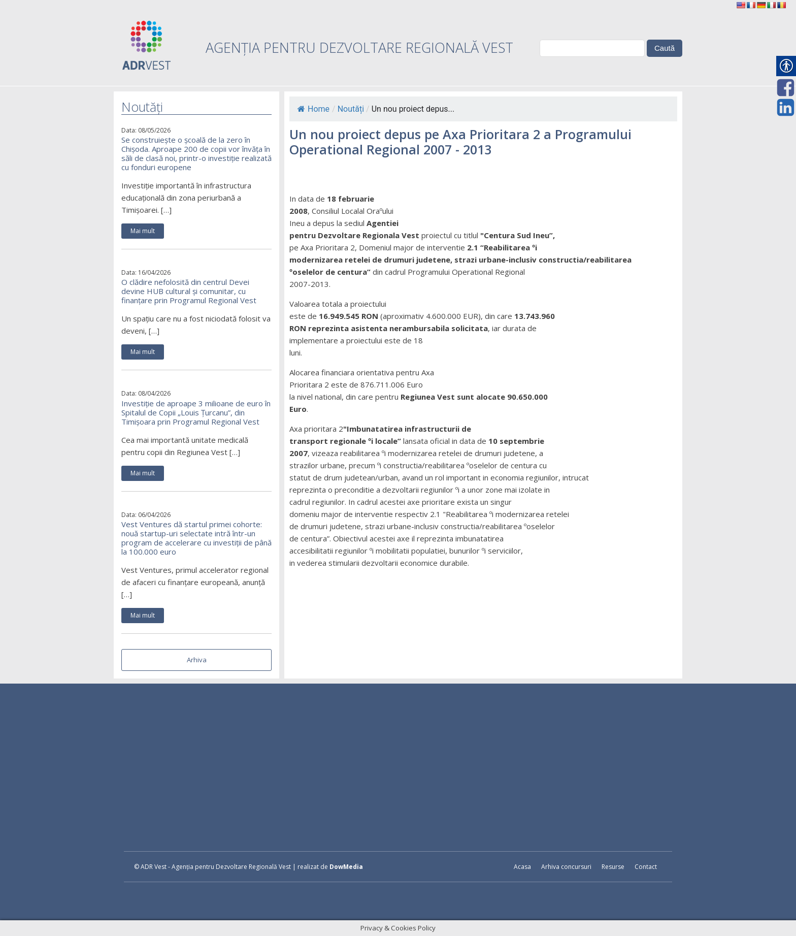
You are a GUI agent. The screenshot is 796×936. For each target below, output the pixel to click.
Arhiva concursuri (566, 866)
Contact (646, 866)
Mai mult (142, 231)
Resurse (613, 866)
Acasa (522, 866)
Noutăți (351, 109)
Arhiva (197, 659)
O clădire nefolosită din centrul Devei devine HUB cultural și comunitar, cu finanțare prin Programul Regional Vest (188, 291)
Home (313, 109)
